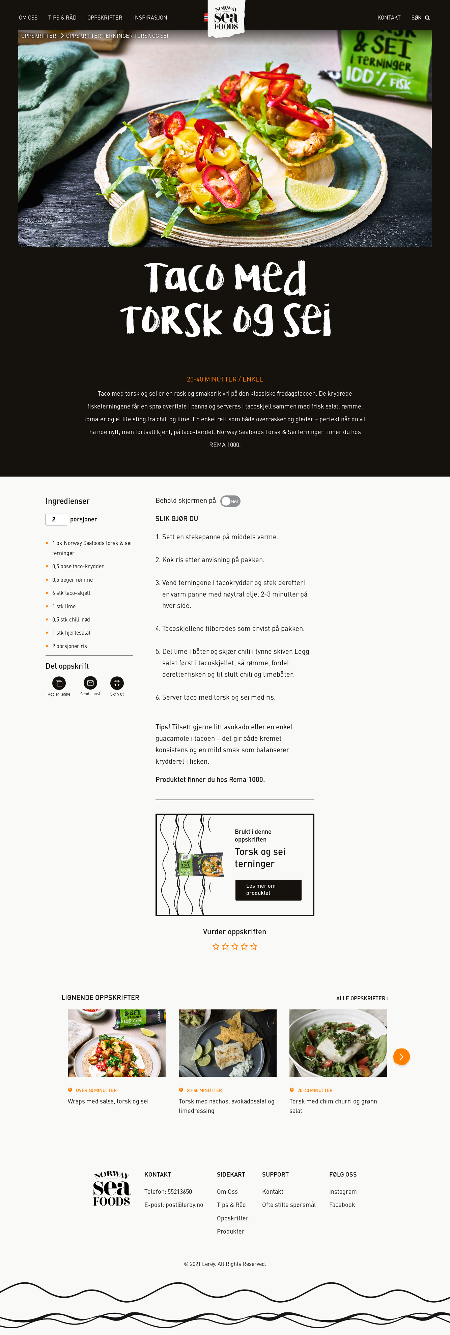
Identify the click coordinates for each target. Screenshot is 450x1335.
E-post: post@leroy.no (173, 1205)
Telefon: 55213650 (168, 1192)
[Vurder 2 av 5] (225, 947)
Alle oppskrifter (360, 999)
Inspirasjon (150, 18)
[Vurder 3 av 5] (235, 947)
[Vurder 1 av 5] (216, 947)
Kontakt (389, 18)
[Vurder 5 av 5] (253, 947)
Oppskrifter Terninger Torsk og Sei (117, 36)
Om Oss (28, 18)
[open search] (421, 18)
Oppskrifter (38, 36)
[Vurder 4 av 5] (244, 947)
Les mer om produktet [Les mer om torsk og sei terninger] (261, 890)
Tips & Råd (62, 18)
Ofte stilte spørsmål (289, 1205)
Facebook (342, 1205)
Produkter (231, 1232)
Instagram (343, 1192)
